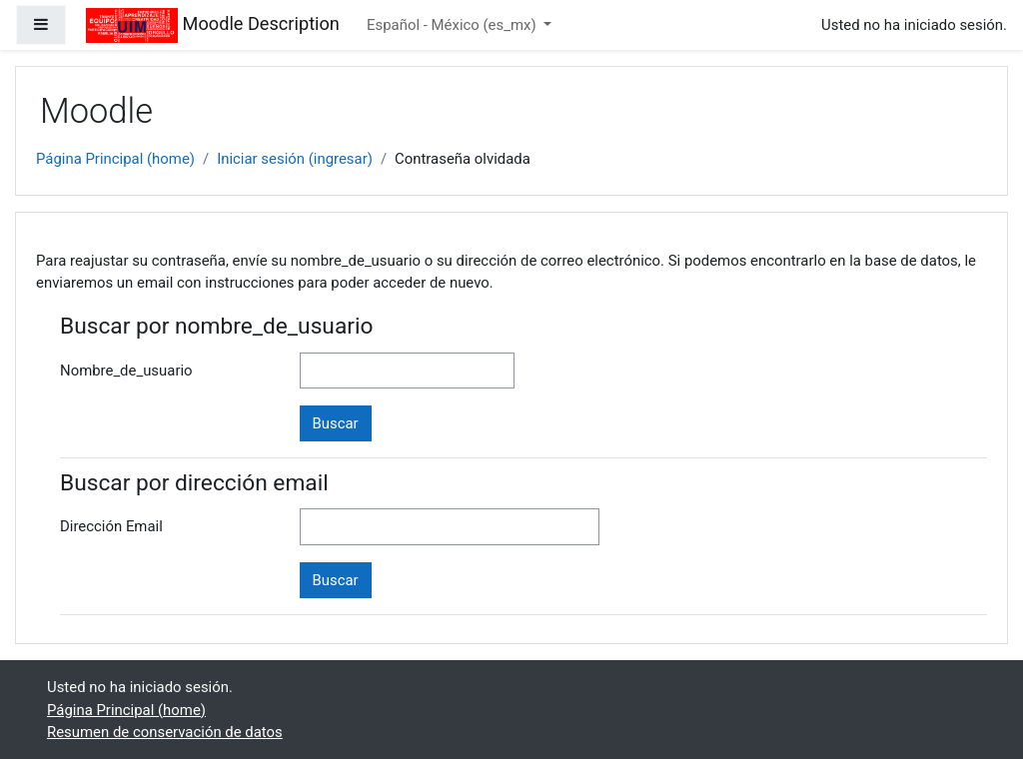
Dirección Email (111, 526)
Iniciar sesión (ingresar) (295, 159)
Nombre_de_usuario (126, 371)
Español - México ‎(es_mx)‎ (453, 25)
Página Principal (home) (115, 159)
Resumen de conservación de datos (165, 732)
